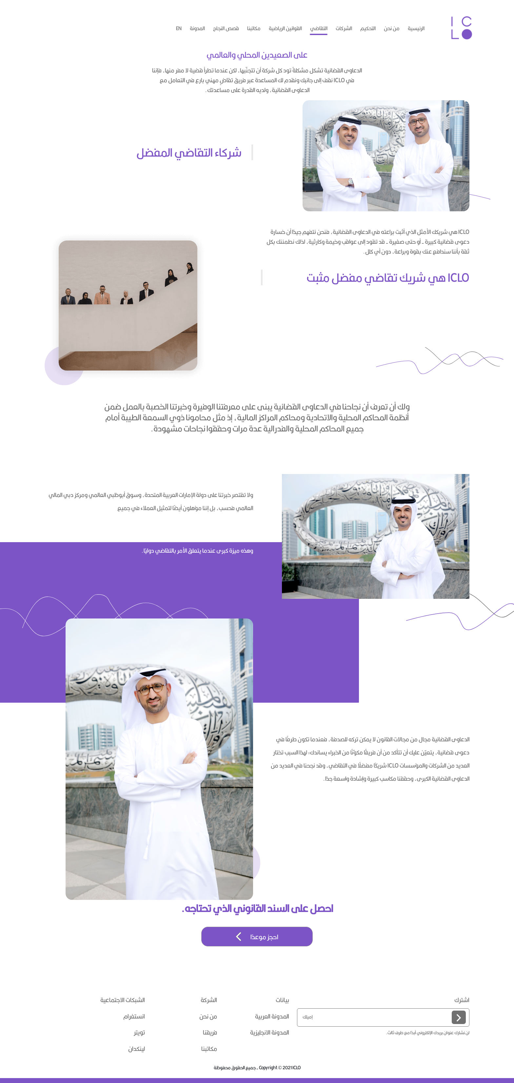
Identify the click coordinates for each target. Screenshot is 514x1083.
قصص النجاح (226, 28)
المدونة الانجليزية (269, 1032)
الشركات (344, 28)
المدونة (197, 28)
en (179, 28)
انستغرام (134, 1016)
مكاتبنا (254, 28)
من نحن (392, 28)
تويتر (139, 1032)
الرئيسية (416, 28)
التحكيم (368, 28)
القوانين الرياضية (285, 28)
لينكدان (136, 1049)
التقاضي (318, 28)
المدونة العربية (272, 1016)
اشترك (461, 1000)
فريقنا (210, 1032)
